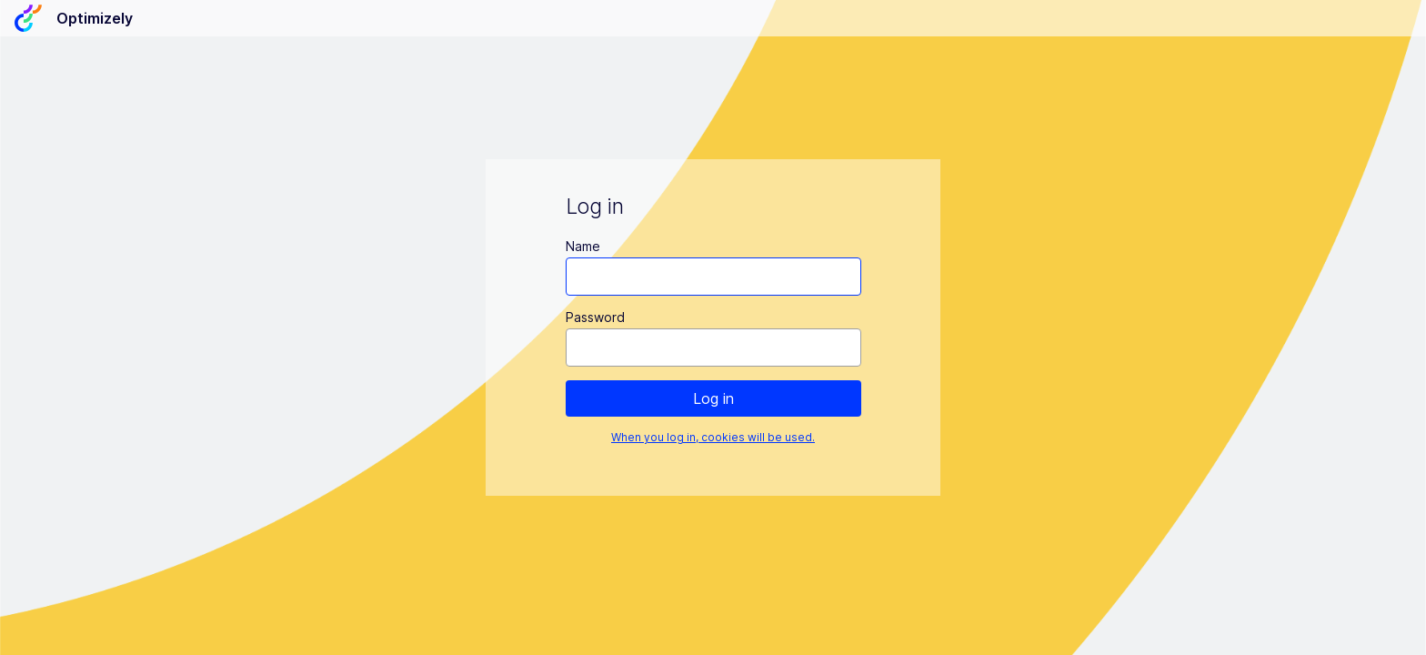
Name (583, 246)
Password (595, 317)
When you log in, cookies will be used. (713, 437)
